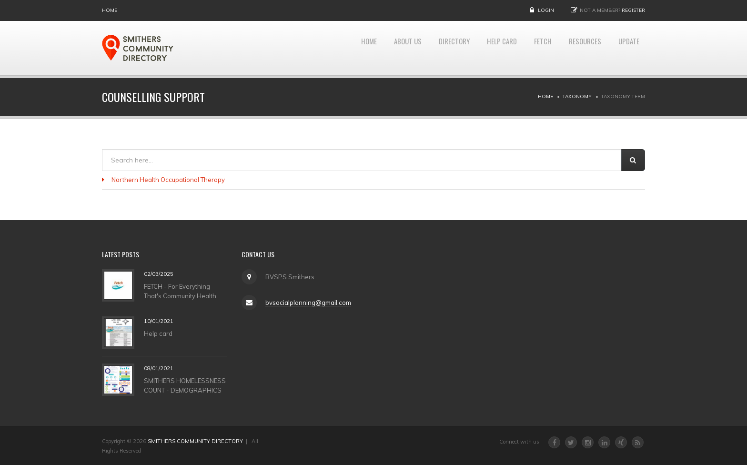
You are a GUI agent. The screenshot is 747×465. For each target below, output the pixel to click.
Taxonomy (577, 96)
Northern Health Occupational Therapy (168, 179)
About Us (383, 48)
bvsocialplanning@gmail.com (308, 302)
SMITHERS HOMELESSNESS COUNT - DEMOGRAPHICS (185, 385)
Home (109, 10)
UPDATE (627, 48)
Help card (158, 333)
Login (546, 10)
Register (633, 10)
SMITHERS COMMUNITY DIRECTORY (195, 441)
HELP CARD (488, 48)
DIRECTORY (435, 48)
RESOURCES (578, 48)
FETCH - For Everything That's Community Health (180, 290)
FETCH (532, 48)
